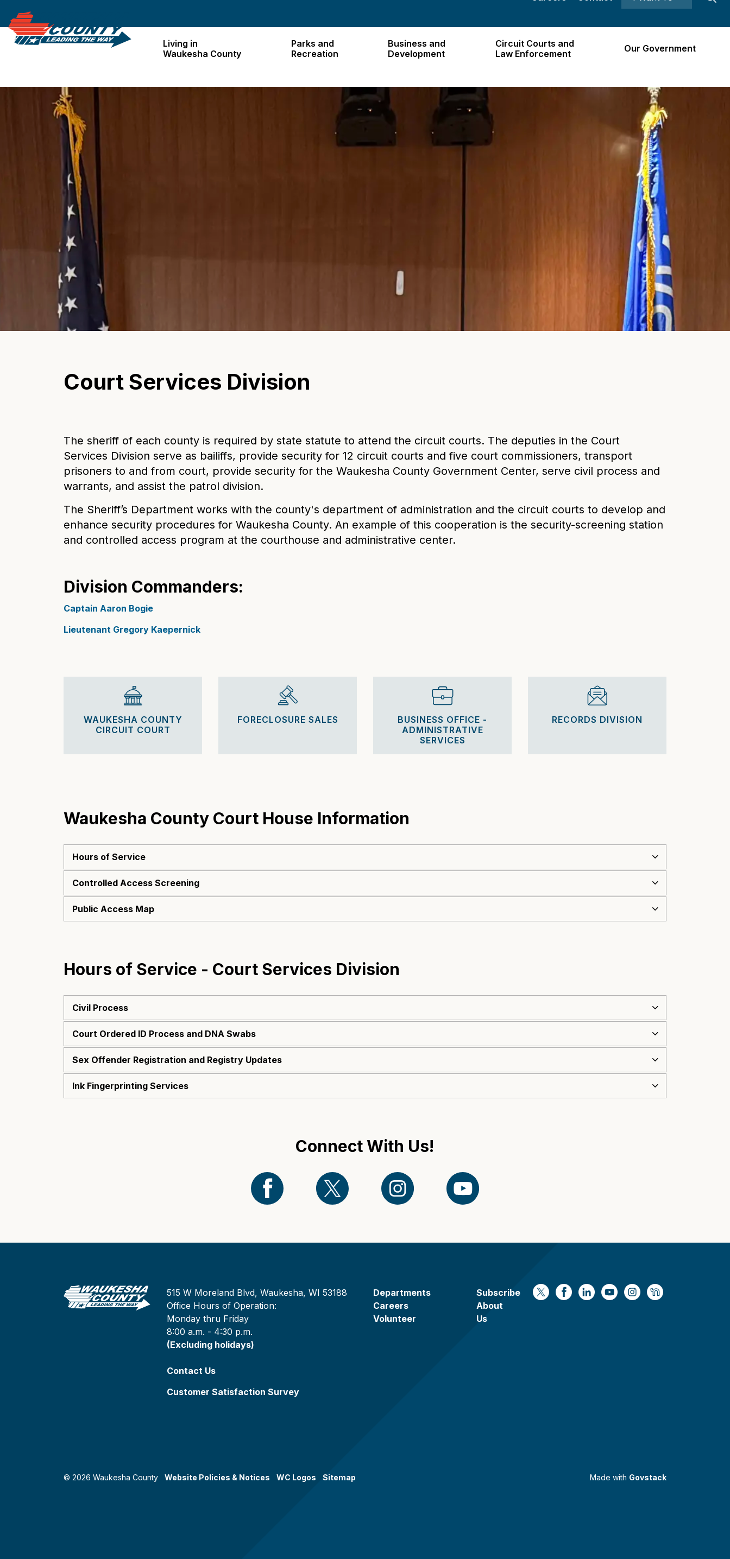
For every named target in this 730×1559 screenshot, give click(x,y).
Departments (402, 1292)
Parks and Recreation (320, 56)
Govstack (647, 1477)
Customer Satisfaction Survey (233, 1391)
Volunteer (394, 1318)
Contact (594, 13)
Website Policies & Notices (217, 1477)
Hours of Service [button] (109, 856)
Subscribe (498, 1292)
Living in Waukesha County (209, 56)
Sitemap (339, 1477)
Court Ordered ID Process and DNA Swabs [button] (164, 1033)
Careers (549, 13)
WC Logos (296, 1477)
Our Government (660, 56)
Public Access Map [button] (113, 908)
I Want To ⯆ (656, 13)
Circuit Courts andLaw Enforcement (537, 56)
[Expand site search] (711, 13)
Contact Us (191, 1370)
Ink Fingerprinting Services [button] (130, 1085)
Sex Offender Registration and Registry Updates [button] (177, 1059)
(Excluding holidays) (210, 1344)
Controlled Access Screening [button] (135, 882)
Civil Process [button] (100, 1007)
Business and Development (421, 56)
